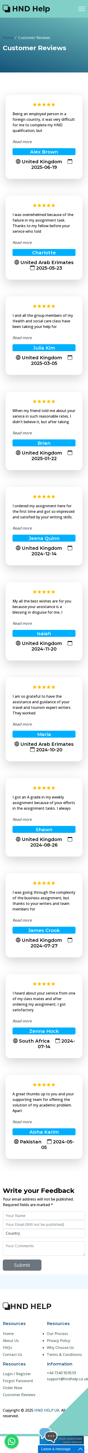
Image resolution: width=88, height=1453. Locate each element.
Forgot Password (18, 1380)
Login (8, 1373)
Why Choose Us (60, 1347)
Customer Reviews (19, 1394)
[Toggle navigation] (81, 9)
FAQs (7, 1347)
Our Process (57, 1333)
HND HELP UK (46, 1410)
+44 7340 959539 (61, 1372)
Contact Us (12, 1354)
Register (23, 1373)
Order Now (12, 1387)
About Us (11, 1340)
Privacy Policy (58, 1340)
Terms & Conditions (64, 1354)
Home (8, 37)
